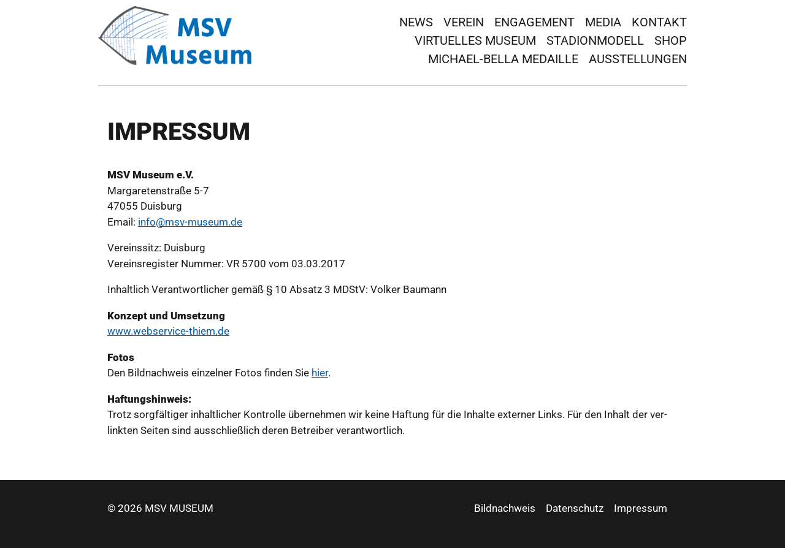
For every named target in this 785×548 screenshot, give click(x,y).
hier (320, 373)
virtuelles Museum (475, 40)
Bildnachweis (504, 508)
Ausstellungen (638, 58)
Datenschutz (574, 508)
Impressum (640, 508)
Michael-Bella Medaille (503, 58)
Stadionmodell (595, 40)
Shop (670, 40)
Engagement (534, 22)
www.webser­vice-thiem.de (168, 331)
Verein (463, 22)
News (416, 22)
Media (603, 22)
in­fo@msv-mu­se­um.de (190, 222)
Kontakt (659, 22)
